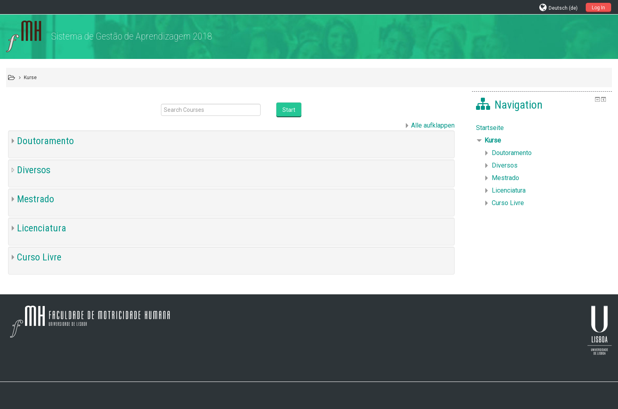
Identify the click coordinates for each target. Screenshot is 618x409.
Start (288, 110)
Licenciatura (41, 228)
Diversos (33, 170)
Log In (598, 7)
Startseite (490, 128)
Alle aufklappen (433, 125)
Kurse (492, 140)
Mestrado (35, 199)
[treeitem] (542, 128)
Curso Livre (39, 257)
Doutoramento (45, 141)
